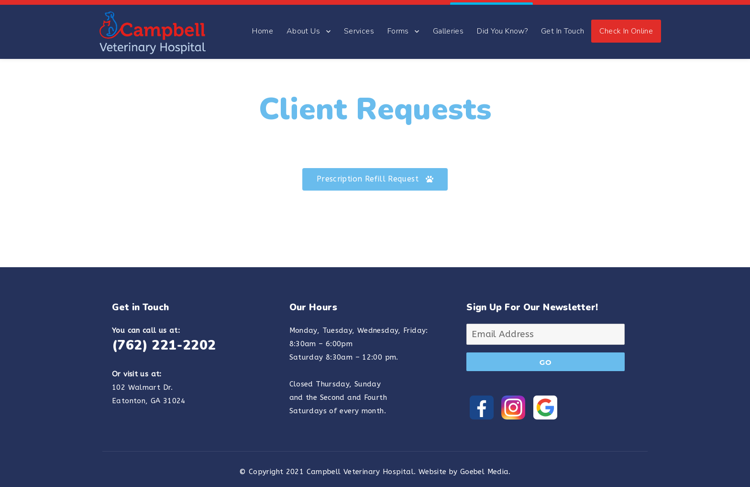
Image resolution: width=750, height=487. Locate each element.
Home (262, 26)
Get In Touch (563, 26)
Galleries (448, 26)
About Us (303, 26)
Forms (398, 26)
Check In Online (626, 26)
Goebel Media (484, 467)
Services (359, 26)
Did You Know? (502, 26)
